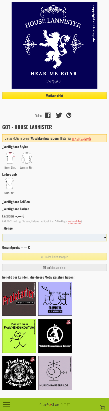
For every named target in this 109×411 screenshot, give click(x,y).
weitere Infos (74, 221)
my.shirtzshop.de (81, 138)
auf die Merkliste (54, 267)
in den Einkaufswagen (54, 256)
